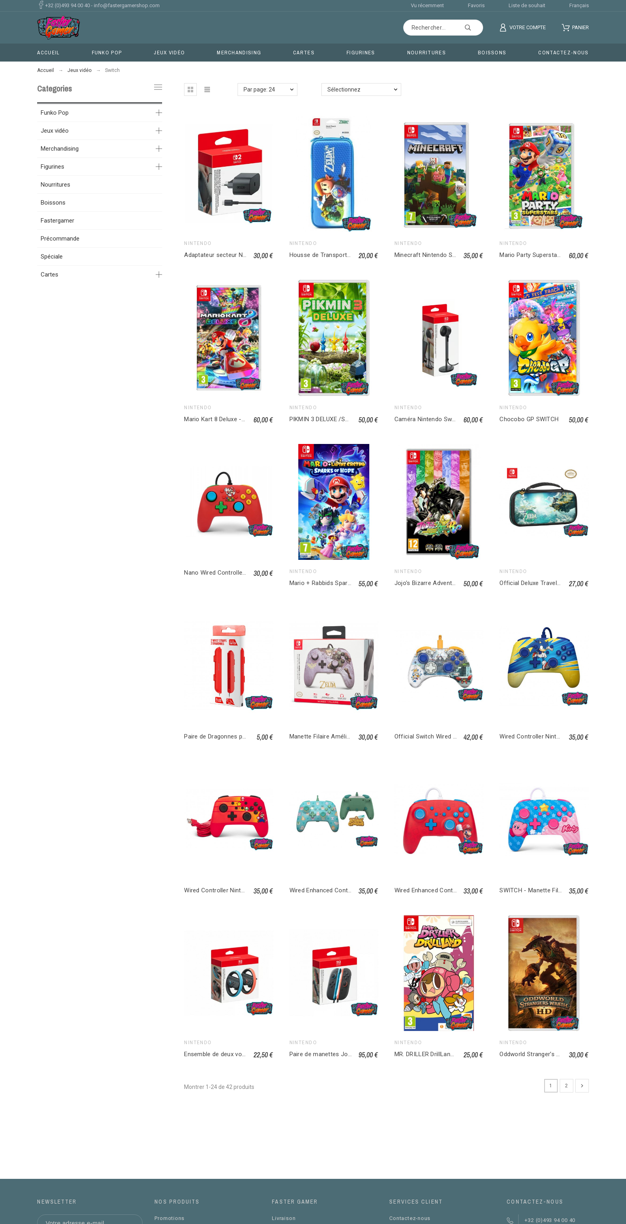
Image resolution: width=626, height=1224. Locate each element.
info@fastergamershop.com (127, 5)
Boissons (53, 202)
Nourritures (55, 184)
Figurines (52, 166)
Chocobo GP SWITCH (529, 419)
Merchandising (60, 148)
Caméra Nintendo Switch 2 (430, 419)
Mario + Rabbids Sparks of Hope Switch (343, 583)
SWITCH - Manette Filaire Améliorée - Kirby (558, 890)
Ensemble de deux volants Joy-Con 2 (234, 1054)
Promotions (169, 1218)
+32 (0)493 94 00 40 (67, 5)
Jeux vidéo (55, 130)
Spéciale (52, 256)
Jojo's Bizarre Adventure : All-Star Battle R (451, 583)
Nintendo (198, 243)
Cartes (49, 274)
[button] (190, 89)
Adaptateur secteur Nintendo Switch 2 (236, 255)
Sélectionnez (344, 89)
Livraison (283, 1218)
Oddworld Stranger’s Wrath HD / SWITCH (554, 1054)
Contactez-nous (409, 1218)
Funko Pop (55, 112)
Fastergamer (57, 220)
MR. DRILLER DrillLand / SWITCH (438, 1054)
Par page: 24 (259, 89)
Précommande (60, 238)
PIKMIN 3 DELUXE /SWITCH (326, 419)
